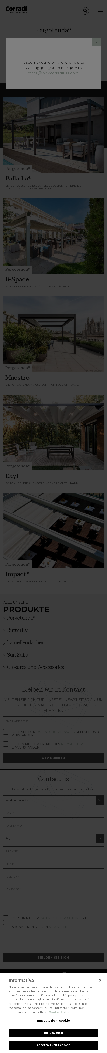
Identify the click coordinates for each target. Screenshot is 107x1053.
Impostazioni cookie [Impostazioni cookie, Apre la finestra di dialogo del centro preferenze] (53, 1020)
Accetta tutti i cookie (54, 1045)
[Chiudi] (100, 980)
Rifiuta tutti (53, 1033)
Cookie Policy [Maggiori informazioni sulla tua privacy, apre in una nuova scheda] (59, 1012)
